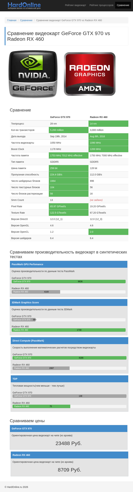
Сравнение (123, 5)
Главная (11, 20)
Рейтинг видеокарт (75, 5)
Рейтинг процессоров (101, 5)
